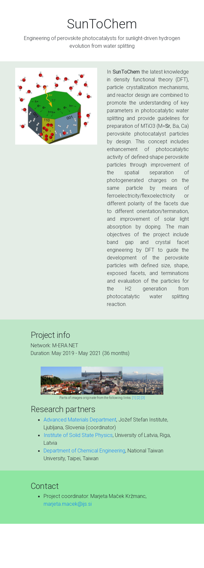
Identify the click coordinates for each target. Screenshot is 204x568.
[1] (134, 398)
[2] (138, 398)
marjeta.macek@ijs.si (68, 504)
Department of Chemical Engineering (84, 450)
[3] (143, 398)
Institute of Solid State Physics (78, 435)
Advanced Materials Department (80, 419)
